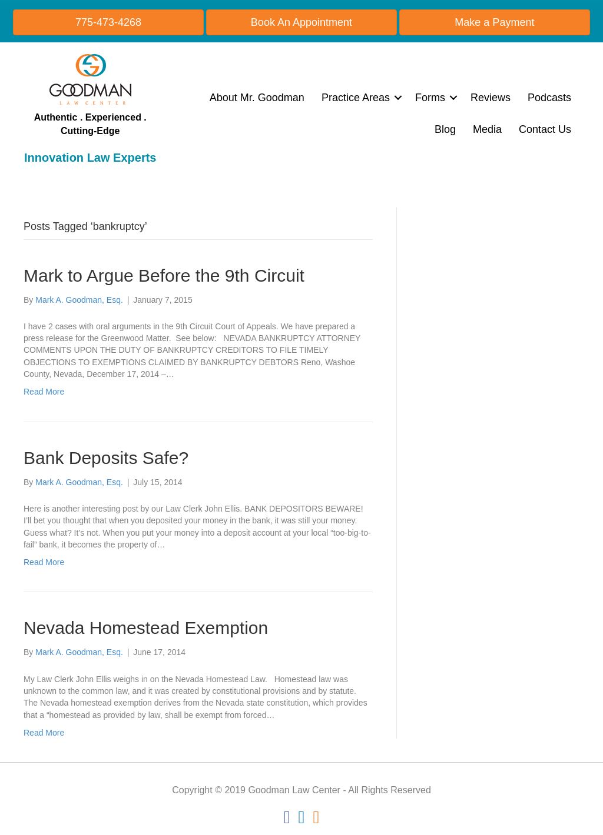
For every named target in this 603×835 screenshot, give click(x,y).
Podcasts (549, 97)
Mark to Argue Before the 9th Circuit (164, 275)
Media (487, 129)
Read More (44, 391)
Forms (430, 97)
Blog (445, 129)
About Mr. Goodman (257, 97)
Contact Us (545, 129)
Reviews (491, 97)
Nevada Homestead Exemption (146, 627)
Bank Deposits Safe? (106, 457)
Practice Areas (356, 97)
